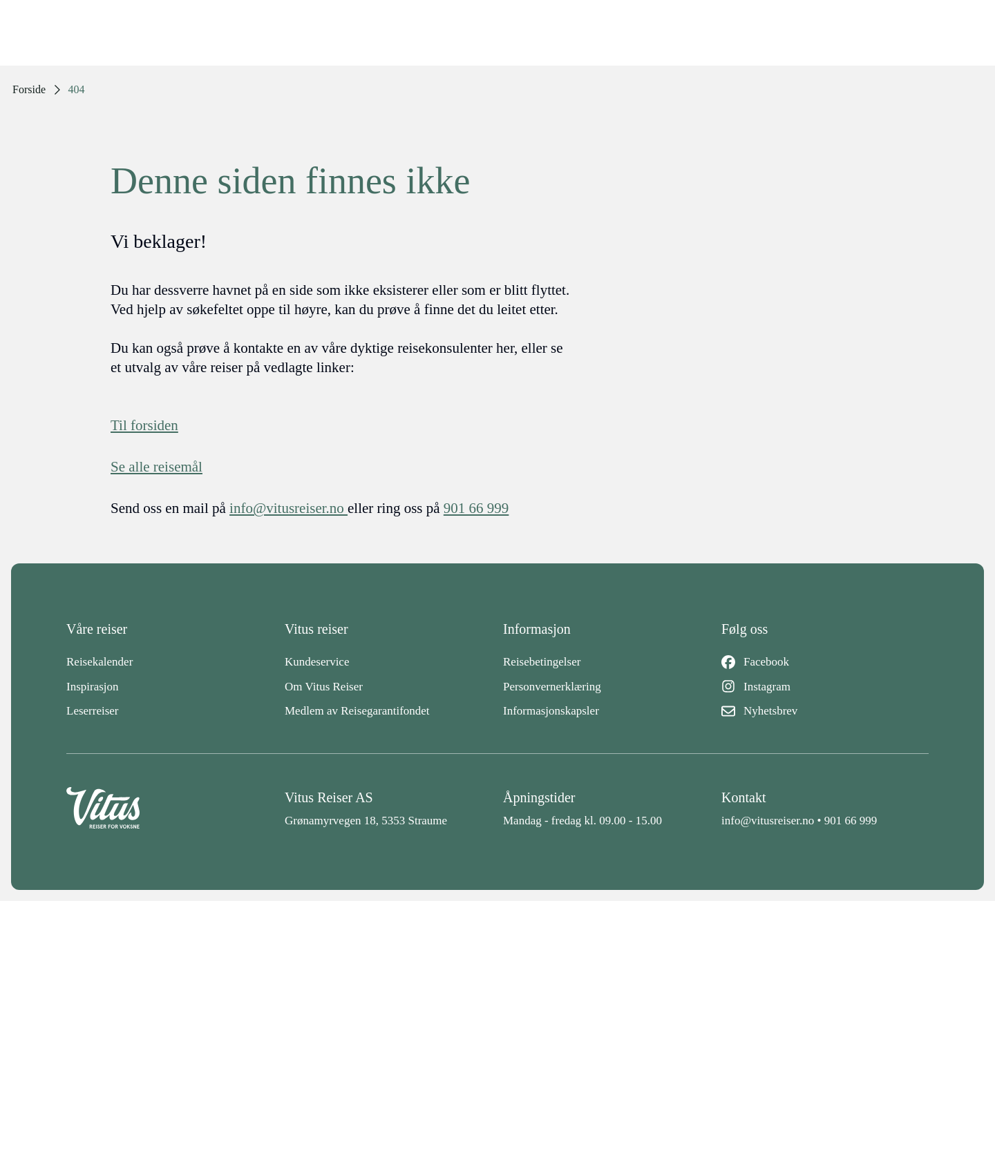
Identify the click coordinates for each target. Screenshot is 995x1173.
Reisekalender (99, 661)
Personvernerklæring (552, 686)
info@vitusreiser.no (767, 820)
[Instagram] (825, 687)
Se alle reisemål (156, 466)
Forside (29, 89)
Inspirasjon (92, 686)
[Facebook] (825, 662)
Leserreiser (92, 710)
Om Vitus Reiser (324, 686)
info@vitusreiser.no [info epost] (288, 508)
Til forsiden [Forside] (144, 425)
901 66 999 (851, 820)
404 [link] (76, 89)
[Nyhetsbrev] (825, 711)
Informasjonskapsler (551, 710)
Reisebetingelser (541, 661)
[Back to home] (170, 808)
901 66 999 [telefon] (476, 508)
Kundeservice (317, 661)
